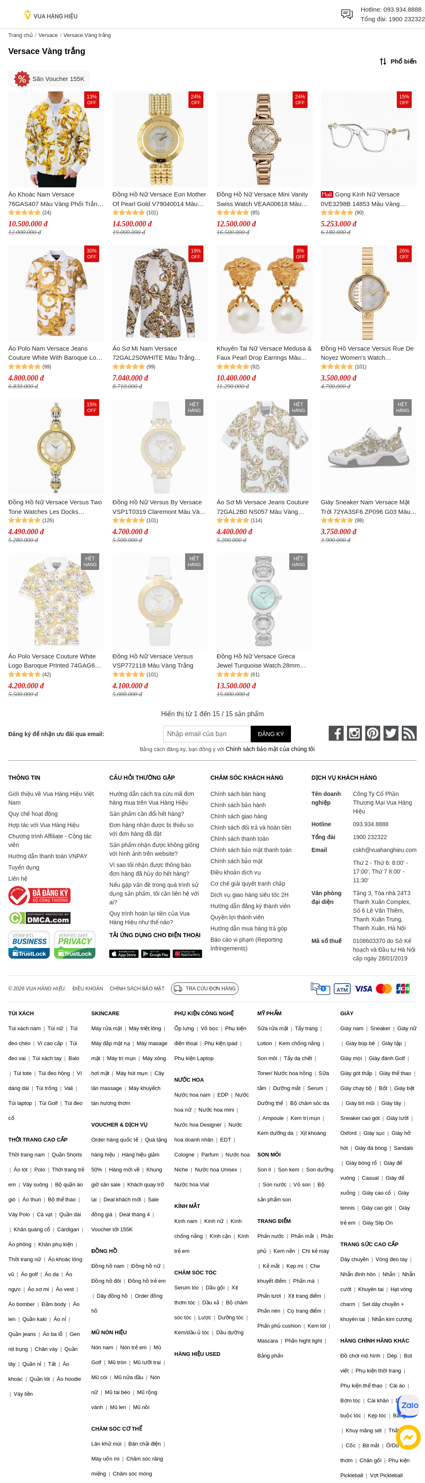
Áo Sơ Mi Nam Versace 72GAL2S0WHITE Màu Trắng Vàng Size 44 (153, 354)
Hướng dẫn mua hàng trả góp (248, 928)
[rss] (409, 733)
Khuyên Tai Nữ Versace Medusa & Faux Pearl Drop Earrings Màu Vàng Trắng (264, 354)
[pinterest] (372, 733)
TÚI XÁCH (21, 1013)
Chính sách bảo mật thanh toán (251, 850)
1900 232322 (406, 18)
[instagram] (354, 733)
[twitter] (390, 733)
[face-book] (336, 733)
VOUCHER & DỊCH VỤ (119, 1125)
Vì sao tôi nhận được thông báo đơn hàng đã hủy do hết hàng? (150, 869)
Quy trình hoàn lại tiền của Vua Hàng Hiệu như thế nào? (149, 918)
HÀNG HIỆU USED (197, 1354)
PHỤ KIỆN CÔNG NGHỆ (204, 1013)
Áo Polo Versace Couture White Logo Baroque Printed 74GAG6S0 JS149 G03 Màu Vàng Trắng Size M (55, 661)
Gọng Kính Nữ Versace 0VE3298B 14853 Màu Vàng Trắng (360, 200)
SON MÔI (269, 1155)
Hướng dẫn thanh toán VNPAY (47, 856)
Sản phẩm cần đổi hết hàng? (146, 813)
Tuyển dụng (23, 867)
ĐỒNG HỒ (104, 1251)
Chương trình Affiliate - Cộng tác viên (50, 840)
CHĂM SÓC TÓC (195, 1272)
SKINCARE (105, 1013)
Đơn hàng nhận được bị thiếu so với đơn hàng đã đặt (151, 829)
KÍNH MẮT (187, 1206)
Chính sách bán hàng (238, 794)
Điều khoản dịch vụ (235, 872)
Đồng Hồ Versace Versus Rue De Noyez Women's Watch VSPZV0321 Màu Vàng (367, 354)
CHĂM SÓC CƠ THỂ (116, 1429)
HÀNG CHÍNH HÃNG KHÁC (374, 1341)
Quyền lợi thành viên (237, 917)
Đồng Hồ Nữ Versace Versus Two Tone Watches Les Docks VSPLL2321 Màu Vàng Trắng (55, 507)
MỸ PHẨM (269, 1013)
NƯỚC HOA (189, 1080)
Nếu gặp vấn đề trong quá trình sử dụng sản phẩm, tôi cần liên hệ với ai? (154, 893)
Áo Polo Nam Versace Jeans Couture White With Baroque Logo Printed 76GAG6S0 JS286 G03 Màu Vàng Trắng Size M (55, 354)
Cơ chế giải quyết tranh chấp (247, 883)
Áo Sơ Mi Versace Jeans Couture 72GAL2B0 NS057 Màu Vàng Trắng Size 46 (263, 507)
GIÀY (347, 1013)
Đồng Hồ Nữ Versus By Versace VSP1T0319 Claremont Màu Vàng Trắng (159, 507)
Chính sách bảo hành (238, 805)
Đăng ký (271, 734)
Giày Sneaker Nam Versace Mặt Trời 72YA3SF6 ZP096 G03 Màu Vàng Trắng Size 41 (365, 507)
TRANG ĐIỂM (274, 1221)
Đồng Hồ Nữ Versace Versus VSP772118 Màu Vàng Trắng (152, 661)
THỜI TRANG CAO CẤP (38, 1140)
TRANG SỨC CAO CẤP (369, 1244)
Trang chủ (20, 35)
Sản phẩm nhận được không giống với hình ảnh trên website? (154, 849)
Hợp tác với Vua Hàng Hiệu (43, 825)
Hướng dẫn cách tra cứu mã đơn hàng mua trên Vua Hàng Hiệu (151, 798)
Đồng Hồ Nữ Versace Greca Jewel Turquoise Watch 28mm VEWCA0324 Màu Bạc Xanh (258, 661)
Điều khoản (88, 989)
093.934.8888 (402, 9)
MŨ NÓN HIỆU (109, 1332)
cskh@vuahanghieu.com (385, 850)
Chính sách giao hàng (238, 816)
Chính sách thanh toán (239, 838)
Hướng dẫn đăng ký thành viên (250, 906)
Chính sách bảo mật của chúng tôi (270, 749)
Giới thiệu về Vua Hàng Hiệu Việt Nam (51, 798)
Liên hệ (17, 878)
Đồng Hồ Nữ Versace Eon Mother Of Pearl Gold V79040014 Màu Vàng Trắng (159, 200)
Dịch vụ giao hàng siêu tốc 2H (249, 894)
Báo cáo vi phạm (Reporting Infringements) (246, 944)
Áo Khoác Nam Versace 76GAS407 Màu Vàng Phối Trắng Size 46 (54, 200)
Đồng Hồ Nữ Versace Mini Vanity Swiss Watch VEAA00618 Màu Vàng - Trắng (262, 200)
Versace (48, 35)
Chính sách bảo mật (236, 861)
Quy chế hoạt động (33, 813)
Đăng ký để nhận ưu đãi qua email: (56, 734)
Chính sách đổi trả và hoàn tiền (250, 827)
